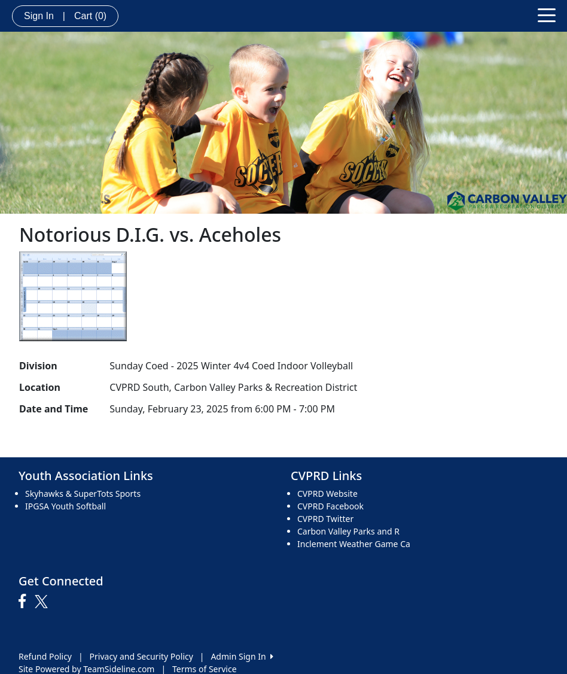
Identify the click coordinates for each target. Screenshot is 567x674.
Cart (90, 16)
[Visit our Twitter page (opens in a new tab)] (43, 601)
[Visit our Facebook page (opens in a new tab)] (25, 601)
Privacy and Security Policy (141, 656)
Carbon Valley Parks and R (348, 531)
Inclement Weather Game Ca (353, 543)
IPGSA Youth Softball (65, 506)
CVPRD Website (327, 493)
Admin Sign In (242, 656)
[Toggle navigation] (547, 14)
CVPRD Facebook (330, 506)
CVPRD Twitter (325, 518)
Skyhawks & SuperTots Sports (83, 493)
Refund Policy (45, 656)
